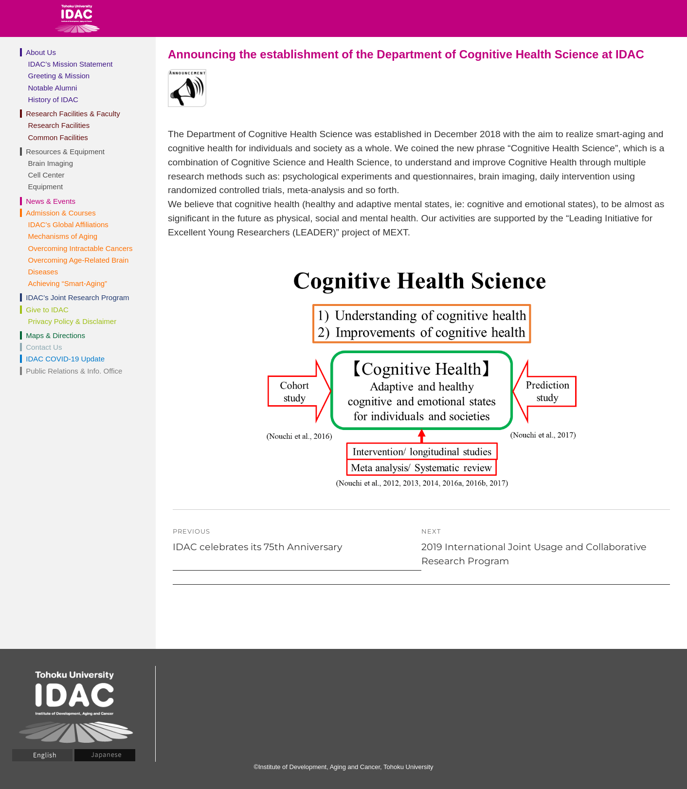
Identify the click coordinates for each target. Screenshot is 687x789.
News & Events (50, 201)
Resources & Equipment (65, 151)
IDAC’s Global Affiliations (68, 224)
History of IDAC (53, 99)
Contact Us (44, 347)
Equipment (45, 186)
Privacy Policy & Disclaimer (72, 321)
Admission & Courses (60, 213)
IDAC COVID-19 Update (65, 359)
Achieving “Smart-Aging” (68, 283)
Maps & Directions (55, 335)
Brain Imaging (50, 163)
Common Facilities (58, 137)
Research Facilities (59, 125)
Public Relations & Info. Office (74, 371)
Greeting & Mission (59, 76)
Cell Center (46, 175)
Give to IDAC (47, 309)
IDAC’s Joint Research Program (77, 297)
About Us (41, 52)
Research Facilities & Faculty (73, 113)
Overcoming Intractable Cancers (80, 248)
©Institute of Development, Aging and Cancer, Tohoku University (343, 767)
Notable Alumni (52, 88)
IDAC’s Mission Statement (70, 64)
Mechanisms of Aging (63, 236)
